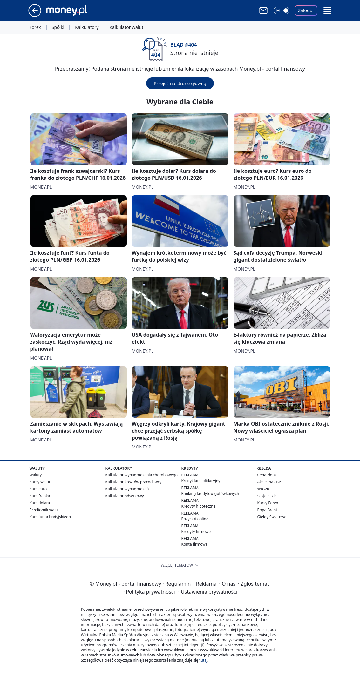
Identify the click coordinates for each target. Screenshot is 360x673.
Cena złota (266, 475)
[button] (327, 10)
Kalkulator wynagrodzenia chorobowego (141, 475)
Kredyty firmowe (196, 531)
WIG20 (263, 489)
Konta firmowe (194, 544)
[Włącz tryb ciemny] (281, 10)
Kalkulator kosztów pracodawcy (133, 482)
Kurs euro (38, 489)
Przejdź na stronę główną (180, 83)
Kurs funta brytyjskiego (50, 517)
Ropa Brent (267, 510)
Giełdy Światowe (272, 517)
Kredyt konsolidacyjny (201, 480)
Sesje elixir (266, 496)
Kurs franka (40, 496)
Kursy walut (40, 482)
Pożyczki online (194, 519)
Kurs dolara (40, 503)
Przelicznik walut (44, 510)
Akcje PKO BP (269, 482)
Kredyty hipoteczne (198, 506)
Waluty (36, 475)
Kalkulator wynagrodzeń (127, 489)
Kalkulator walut (126, 27)
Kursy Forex (267, 503)
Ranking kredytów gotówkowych (210, 493)
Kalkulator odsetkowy (124, 496)
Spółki (58, 27)
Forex (35, 27)
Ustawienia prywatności (207, 591)
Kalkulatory (86, 27)
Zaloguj (306, 10)
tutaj (203, 660)
